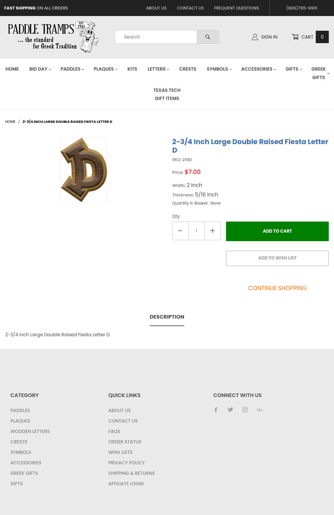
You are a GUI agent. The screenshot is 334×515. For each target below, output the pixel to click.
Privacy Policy (126, 462)
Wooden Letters (30, 431)
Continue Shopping (277, 288)
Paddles (73, 69)
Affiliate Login (126, 483)
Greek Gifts (24, 473)
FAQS (114, 431)
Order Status (125, 442)
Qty (176, 216)
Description (167, 317)
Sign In (264, 37)
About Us (156, 8)
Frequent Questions (236, 8)
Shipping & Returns (131, 473)
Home (12, 69)
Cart (310, 37)
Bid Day (40, 69)
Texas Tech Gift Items (166, 94)
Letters (159, 69)
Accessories (258, 69)
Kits (132, 69)
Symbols (219, 69)
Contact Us (190, 8)
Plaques (106, 69)
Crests (187, 69)
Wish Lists (120, 452)
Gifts (294, 69)
